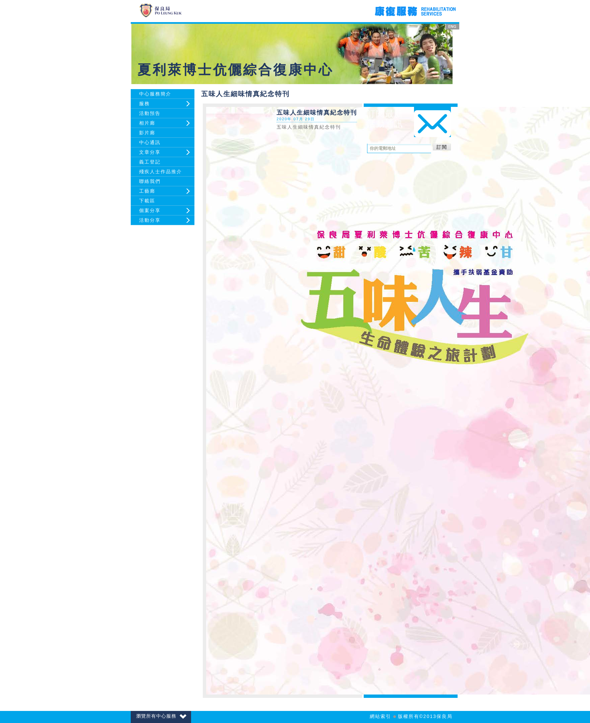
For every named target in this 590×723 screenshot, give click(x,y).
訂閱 (441, 147)
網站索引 (380, 716)
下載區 (147, 200)
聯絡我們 (150, 181)
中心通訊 (150, 142)
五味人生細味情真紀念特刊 (309, 127)
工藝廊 (147, 191)
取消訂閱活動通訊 (383, 156)
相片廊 (147, 123)
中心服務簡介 (155, 93)
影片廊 (147, 132)
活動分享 (150, 220)
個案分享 (150, 210)
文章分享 (150, 152)
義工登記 (150, 162)
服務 (144, 103)
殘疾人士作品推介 (160, 171)
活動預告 (150, 113)
